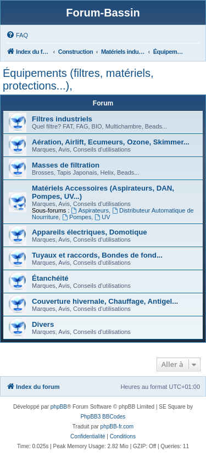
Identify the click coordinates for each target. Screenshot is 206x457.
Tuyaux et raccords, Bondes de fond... (97, 255)
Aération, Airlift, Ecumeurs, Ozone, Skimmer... (111, 142)
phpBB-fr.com (117, 426)
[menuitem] (17, 35)
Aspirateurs (90, 210)
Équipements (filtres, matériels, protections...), (78, 79)
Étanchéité (50, 278)
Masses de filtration (65, 165)
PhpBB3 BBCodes (103, 417)
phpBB (59, 407)
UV (102, 217)
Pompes (76, 217)
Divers (43, 324)
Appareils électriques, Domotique (89, 232)
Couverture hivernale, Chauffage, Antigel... (105, 301)
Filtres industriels (62, 119)
